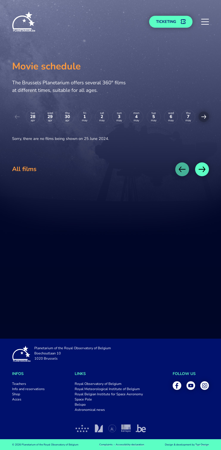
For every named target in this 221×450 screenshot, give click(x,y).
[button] (205, 22)
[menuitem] (28, 383)
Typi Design (202, 444)
